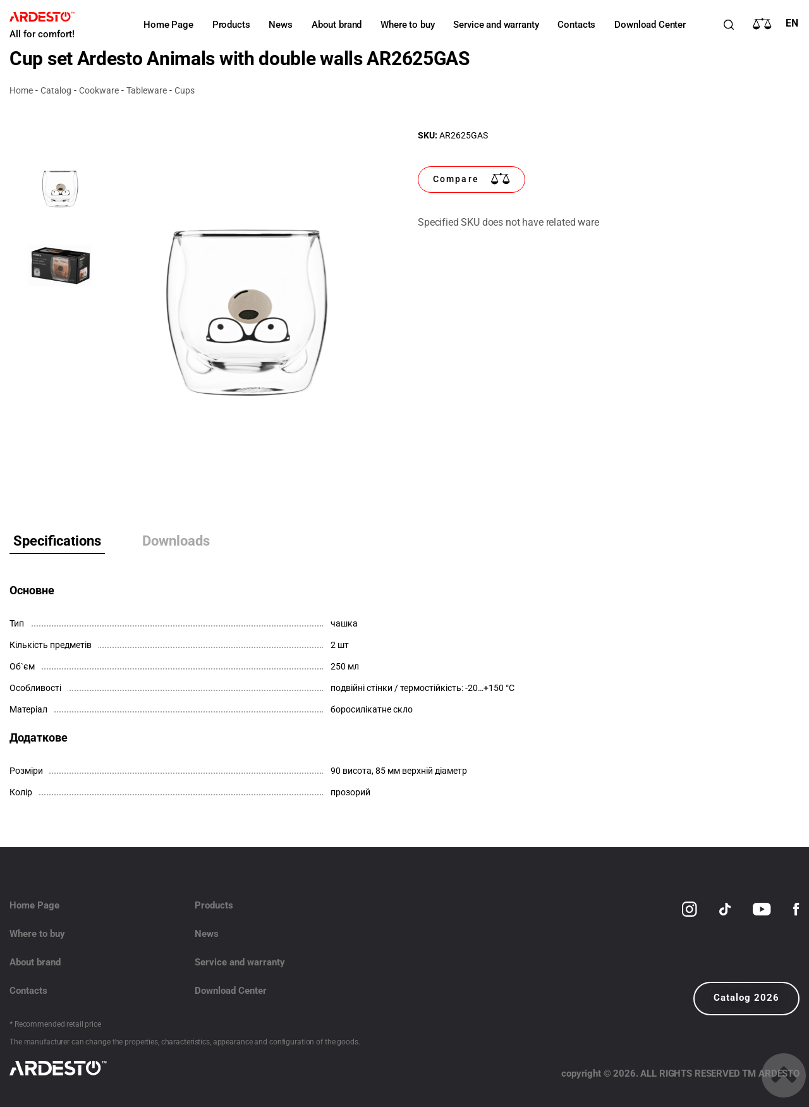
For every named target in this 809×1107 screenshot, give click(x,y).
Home (21, 90)
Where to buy (407, 24)
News (280, 24)
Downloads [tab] (176, 541)
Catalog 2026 (746, 997)
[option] (246, 311)
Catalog (55, 90)
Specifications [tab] (57, 541)
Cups (184, 90)
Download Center (650, 24)
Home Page (168, 24)
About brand (337, 24)
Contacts (576, 24)
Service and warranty (495, 24)
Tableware (146, 90)
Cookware (99, 90)
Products (231, 24)
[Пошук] (729, 25)
